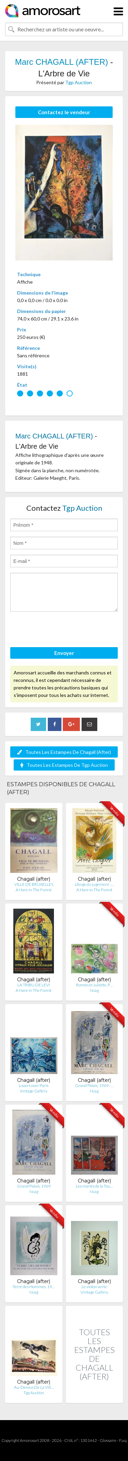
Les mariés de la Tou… (94, 1186)
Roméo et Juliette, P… (94, 984)
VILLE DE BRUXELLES (33, 884)
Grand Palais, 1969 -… (94, 1085)
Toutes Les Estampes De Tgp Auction (64, 765)
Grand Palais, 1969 (34, 1186)
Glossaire (108, 1440)
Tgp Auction (78, 82)
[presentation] (62, 630)
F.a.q (123, 1440)
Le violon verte (94, 1286)
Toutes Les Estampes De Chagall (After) (64, 752)
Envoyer (64, 653)
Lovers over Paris (33, 1085)
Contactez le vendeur (64, 112)
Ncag (94, 990)
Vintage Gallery (33, 1090)
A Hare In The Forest (34, 889)
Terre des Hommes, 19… (34, 1286)
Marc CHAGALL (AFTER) (61, 61)
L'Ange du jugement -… (94, 884)
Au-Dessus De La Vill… (34, 1387)
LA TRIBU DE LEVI (33, 984)
